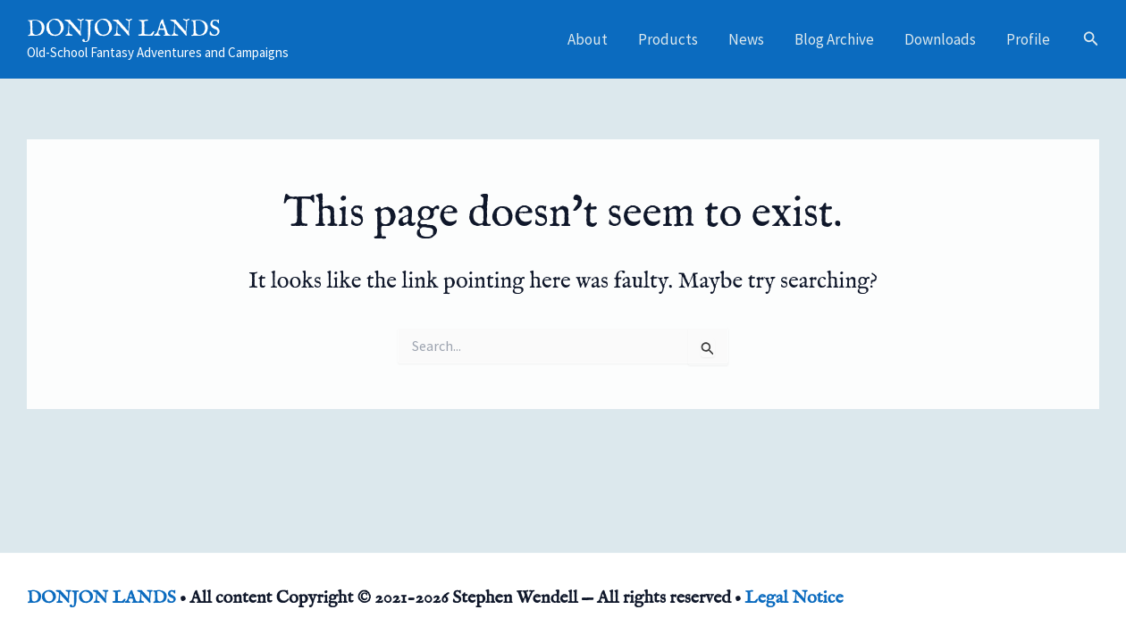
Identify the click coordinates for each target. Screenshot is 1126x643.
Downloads (940, 39)
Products (668, 39)
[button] (1091, 39)
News (746, 39)
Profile (1028, 39)
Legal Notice (793, 598)
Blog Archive (834, 39)
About (587, 39)
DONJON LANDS (124, 29)
